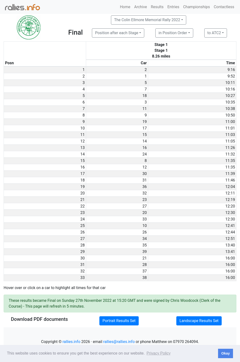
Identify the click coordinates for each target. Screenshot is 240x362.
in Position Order (172, 33)
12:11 (230, 193)
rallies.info (71, 341)
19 (144, 121)
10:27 (230, 95)
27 (144, 206)
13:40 (230, 245)
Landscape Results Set (199, 320)
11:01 (230, 128)
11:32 (230, 154)
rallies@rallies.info (119, 341)
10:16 (230, 89)
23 (144, 199)
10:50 (230, 115)
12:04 (230, 186)
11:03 (230, 134)
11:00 (230, 121)
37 (144, 271)
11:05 (230, 141)
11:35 (230, 160)
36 (144, 186)
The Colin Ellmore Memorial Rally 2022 (147, 20)
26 (144, 232)
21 (144, 258)
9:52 (231, 76)
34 (144, 238)
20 (144, 212)
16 (144, 147)
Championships (196, 7)
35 (144, 245)
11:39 (230, 173)
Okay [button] (225, 353)
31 (144, 180)
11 (144, 108)
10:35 (230, 102)
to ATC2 (214, 33)
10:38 (230, 108)
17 (144, 128)
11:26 (230, 147)
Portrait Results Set (119, 320)
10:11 (230, 82)
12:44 (230, 232)
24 (144, 154)
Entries (173, 7)
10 (144, 225)
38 (144, 277)
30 (144, 173)
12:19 (230, 199)
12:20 (230, 206)
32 (144, 193)
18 (144, 95)
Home (125, 7)
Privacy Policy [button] (158, 353)
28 (144, 264)
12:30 (230, 212)
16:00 (230, 258)
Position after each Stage (116, 33)
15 (144, 134)
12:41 (230, 225)
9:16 (231, 69)
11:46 (230, 180)
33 (144, 219)
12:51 (230, 238)
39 (144, 251)
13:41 (230, 251)
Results (157, 7)
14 (144, 141)
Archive (140, 7)
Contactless (224, 7)
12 (144, 167)
